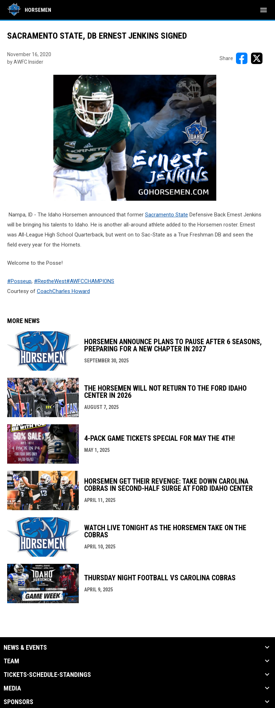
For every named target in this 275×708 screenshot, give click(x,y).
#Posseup (19, 281)
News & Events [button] (25, 647)
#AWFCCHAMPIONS (90, 281)
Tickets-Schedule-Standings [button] (47, 675)
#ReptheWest (50, 281)
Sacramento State (166, 214)
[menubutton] (263, 10)
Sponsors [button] (18, 702)
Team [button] (11, 661)
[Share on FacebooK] (241, 58)
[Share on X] (256, 58)
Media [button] (12, 688)
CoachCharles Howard (63, 291)
